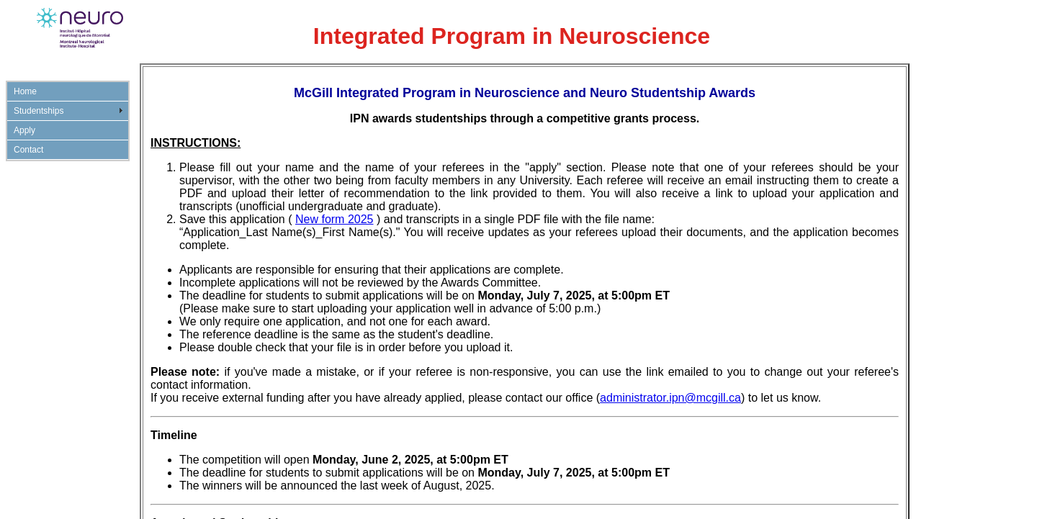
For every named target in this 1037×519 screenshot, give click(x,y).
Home (25, 91)
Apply (24, 130)
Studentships (38, 111)
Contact (28, 150)
